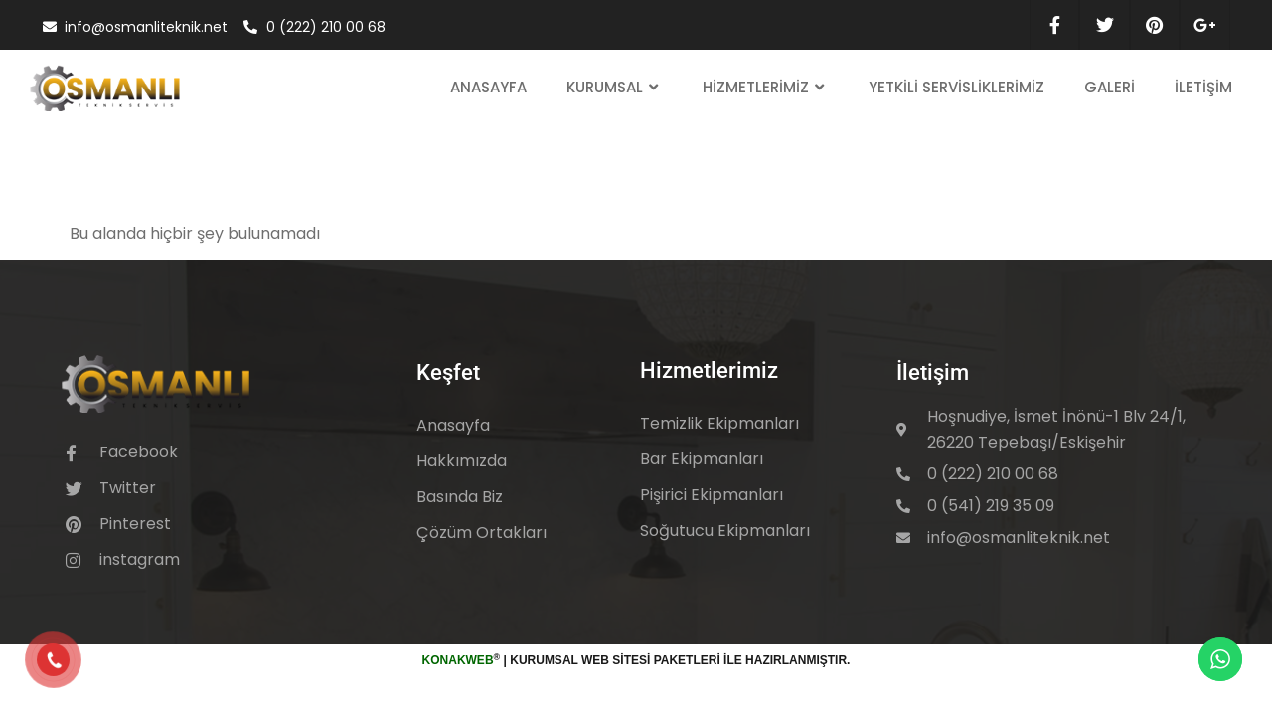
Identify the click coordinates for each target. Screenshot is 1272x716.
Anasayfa (488, 87)
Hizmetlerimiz (766, 88)
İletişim (1203, 87)
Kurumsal (614, 88)
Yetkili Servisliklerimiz (956, 87)
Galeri (1109, 87)
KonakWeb (458, 660)
